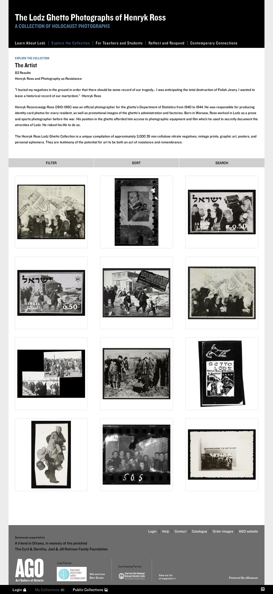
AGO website (248, 531)
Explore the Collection (72, 42)
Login (152, 531)
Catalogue (199, 531)
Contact (180, 531)
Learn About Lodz (32, 42)
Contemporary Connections (214, 42)
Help (165, 531)
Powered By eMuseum (243, 578)
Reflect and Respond (168, 42)
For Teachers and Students (121, 42)
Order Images (223, 531)
